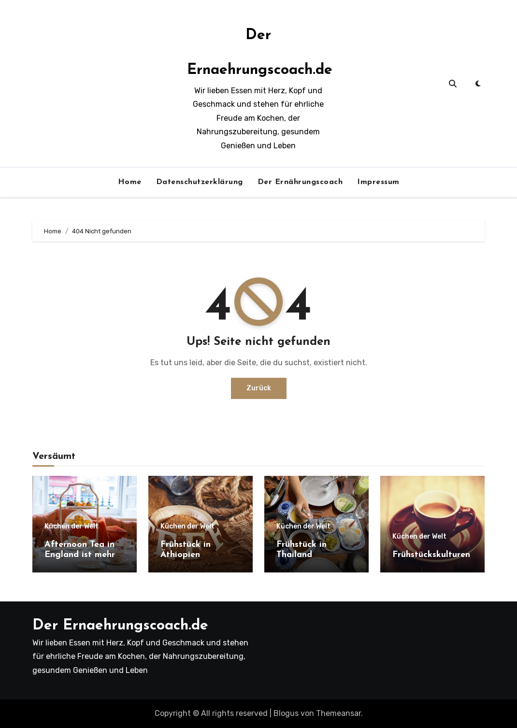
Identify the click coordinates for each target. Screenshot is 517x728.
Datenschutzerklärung (199, 182)
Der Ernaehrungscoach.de (120, 625)
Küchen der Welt (71, 526)
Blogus (286, 713)
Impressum (378, 182)
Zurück (258, 388)
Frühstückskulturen (431, 554)
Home (130, 182)
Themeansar (338, 713)
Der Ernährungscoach (300, 182)
